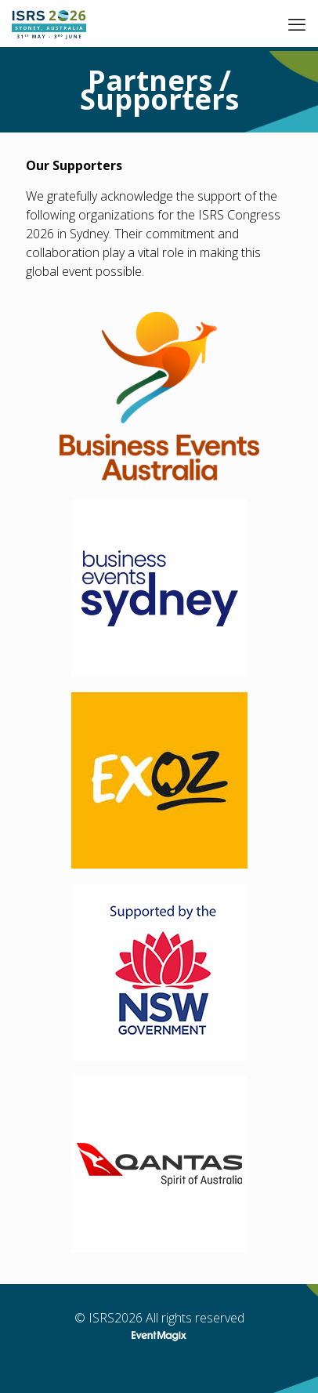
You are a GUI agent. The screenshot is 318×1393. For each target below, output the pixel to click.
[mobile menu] (297, 23)
